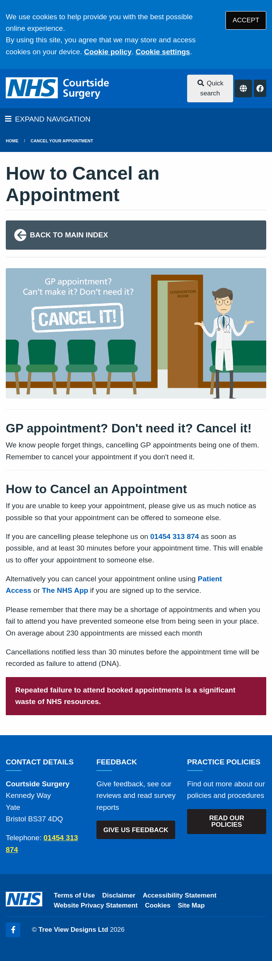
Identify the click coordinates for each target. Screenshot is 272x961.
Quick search (210, 88)
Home (12, 140)
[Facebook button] (260, 88)
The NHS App (65, 590)
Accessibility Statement (180, 895)
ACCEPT (246, 20)
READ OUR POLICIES (226, 821)
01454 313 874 (174, 536)
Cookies (158, 905)
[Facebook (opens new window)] (13, 930)
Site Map (191, 905)
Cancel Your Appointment (62, 140)
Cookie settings (163, 52)
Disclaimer (118, 895)
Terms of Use (74, 895)
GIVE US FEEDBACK (135, 830)
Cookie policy (108, 52)
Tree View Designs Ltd (73, 929)
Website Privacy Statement (96, 905)
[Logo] (58, 88)
